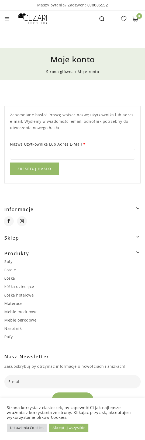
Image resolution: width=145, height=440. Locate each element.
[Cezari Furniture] (34, 18)
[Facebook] (9, 221)
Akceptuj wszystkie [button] (69, 427)
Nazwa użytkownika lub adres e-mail (49, 144)
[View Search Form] (102, 19)
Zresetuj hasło (34, 168)
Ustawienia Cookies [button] (26, 427)
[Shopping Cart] (135, 19)
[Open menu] (7, 18)
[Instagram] (22, 221)
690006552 (97, 5)
